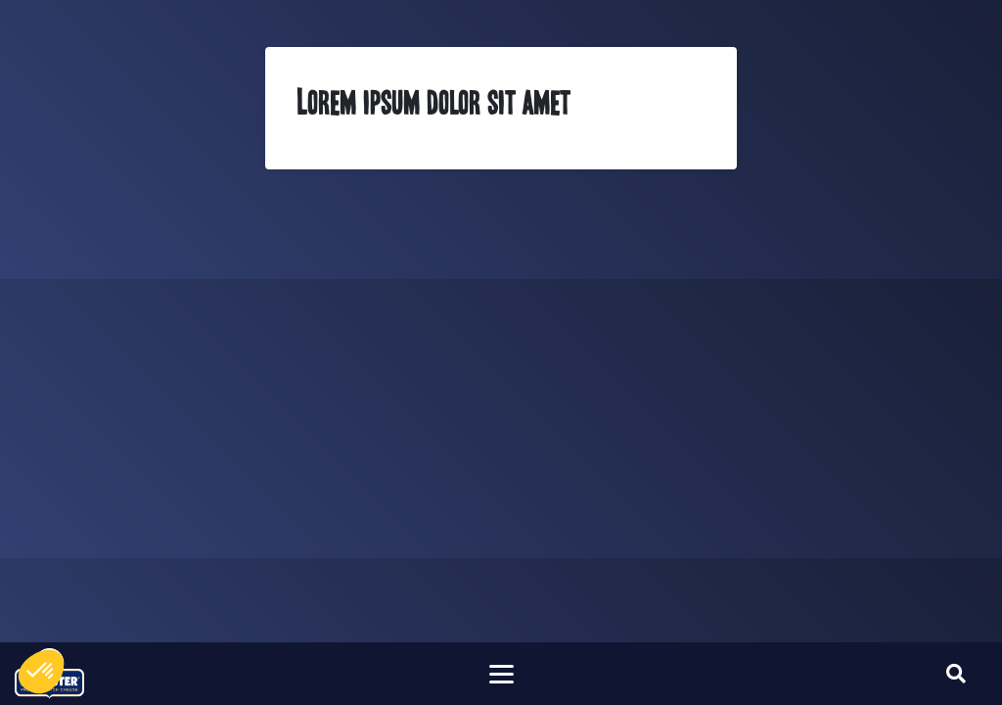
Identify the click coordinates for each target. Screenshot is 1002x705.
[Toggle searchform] (956, 673)
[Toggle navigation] (501, 673)
